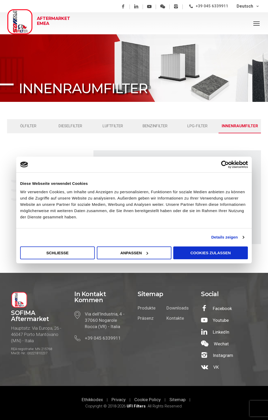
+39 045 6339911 (212, 6)
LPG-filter (197, 126)
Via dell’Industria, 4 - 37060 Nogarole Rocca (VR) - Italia (105, 320)
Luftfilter (113, 126)
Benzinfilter (155, 126)
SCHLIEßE (57, 253)
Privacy (118, 399)
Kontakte (175, 318)
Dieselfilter (70, 126)
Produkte (146, 308)
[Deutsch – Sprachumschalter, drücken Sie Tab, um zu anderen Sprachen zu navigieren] (247, 6)
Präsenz (146, 318)
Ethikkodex (92, 399)
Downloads (176, 308)
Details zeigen (224, 237)
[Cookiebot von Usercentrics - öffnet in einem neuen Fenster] (225, 164)
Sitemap (177, 399)
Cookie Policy (147, 399)
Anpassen (134, 253)
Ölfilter (28, 126)
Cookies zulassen (210, 253)
